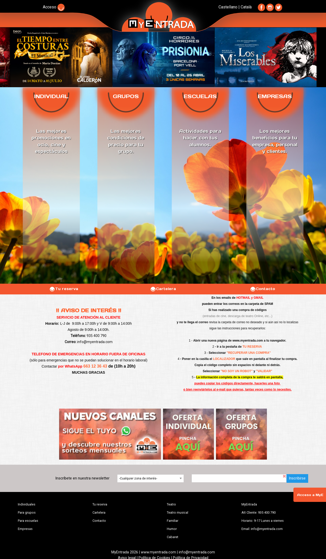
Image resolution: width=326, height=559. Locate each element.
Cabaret (172, 537)
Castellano (228, 7)
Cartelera (163, 289)
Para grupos (27, 512)
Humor (172, 529)
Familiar (172, 521)
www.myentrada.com (248, 340)
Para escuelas (28, 521)
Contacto (262, 289)
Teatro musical (177, 512)
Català (246, 7)
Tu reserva (63, 289)
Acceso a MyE (310, 495)
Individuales (26, 504)
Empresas (25, 529)
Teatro (171, 504)
